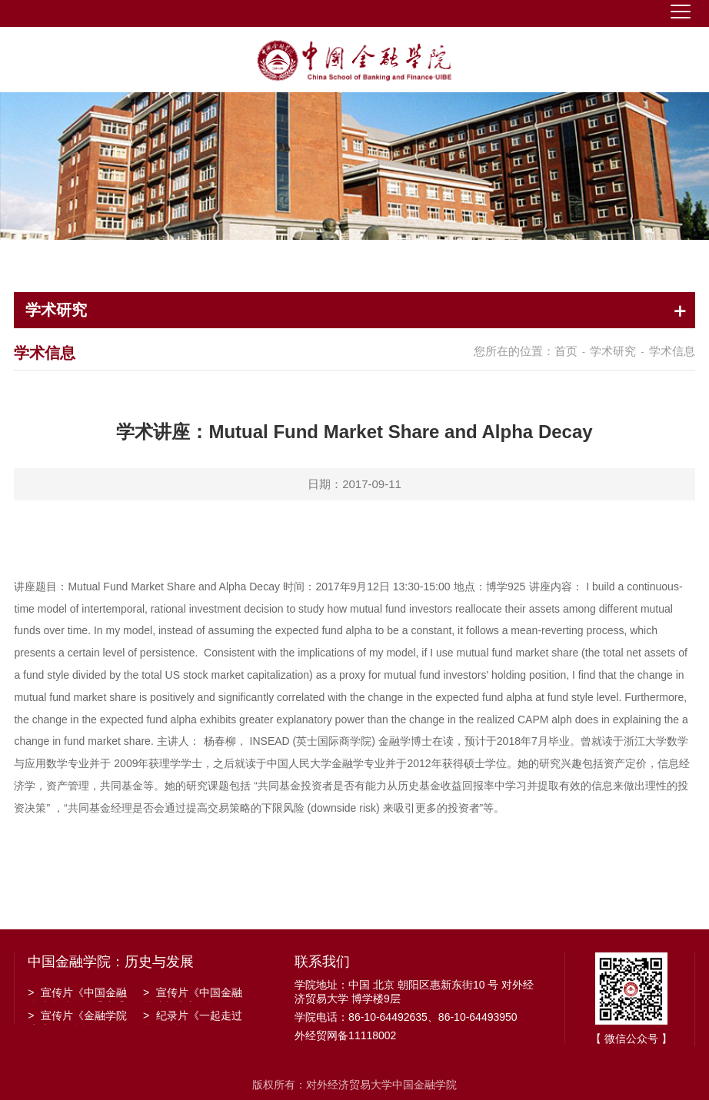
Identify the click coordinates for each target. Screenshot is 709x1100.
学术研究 (613, 350)
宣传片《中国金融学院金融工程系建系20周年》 (77, 994)
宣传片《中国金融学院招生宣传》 (192, 994)
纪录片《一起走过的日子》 (192, 1017)
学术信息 (672, 350)
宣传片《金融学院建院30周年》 (77, 1017)
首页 (566, 350)
